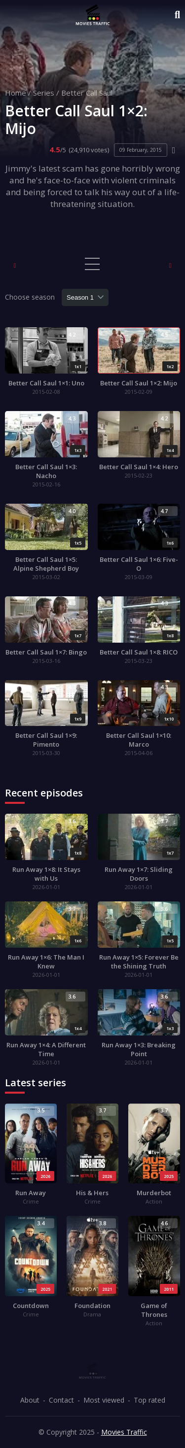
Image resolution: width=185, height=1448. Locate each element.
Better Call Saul (86, 93)
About (29, 1400)
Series (43, 93)
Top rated (149, 1400)
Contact (61, 1400)
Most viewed (103, 1400)
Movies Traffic (124, 1432)
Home (15, 93)
